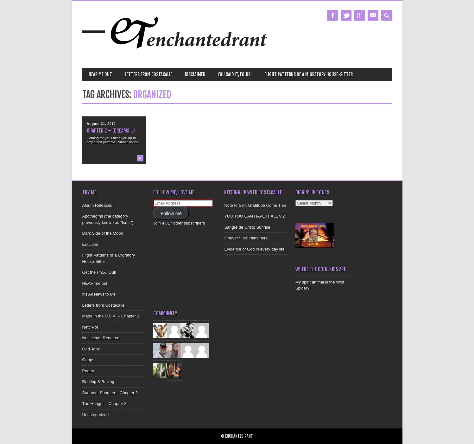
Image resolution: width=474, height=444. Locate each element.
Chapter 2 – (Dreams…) (111, 130)
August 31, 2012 (101, 124)
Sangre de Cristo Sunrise (247, 227)
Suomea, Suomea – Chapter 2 (110, 392)
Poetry (88, 371)
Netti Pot (90, 327)
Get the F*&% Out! (99, 272)
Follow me (171, 213)
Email (373, 15)
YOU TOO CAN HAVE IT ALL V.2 (254, 216)
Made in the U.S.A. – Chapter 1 (111, 316)
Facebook (332, 15)
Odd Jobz (91, 349)
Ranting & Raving (98, 381)
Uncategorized (95, 414)
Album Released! (98, 205)
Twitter (346, 15)
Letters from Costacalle (148, 74)
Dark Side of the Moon (102, 233)
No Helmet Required (101, 338)
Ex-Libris (90, 244)
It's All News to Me (99, 294)
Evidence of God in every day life (254, 249)
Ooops (88, 359)
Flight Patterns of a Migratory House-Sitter (308, 74)
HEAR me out (100, 74)
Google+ (359, 15)
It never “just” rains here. (246, 238)
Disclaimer (195, 74)
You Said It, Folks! (235, 74)
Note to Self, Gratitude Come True (255, 205)
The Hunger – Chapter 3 (104, 403)
